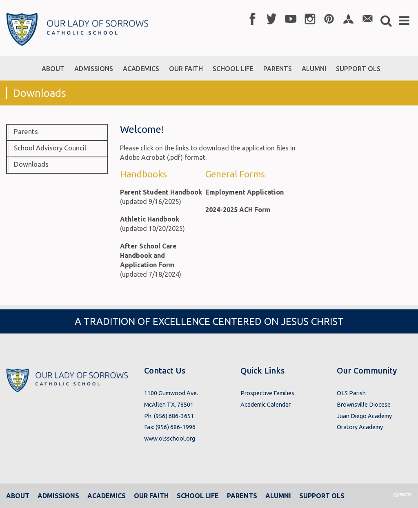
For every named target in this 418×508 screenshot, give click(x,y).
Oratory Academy (360, 426)
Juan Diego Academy (364, 415)
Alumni (278, 495)
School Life (198, 495)
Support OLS (322, 495)
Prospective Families (267, 392)
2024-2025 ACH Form (238, 209)
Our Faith (151, 495)
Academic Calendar (265, 404)
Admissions (58, 495)
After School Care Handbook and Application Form (148, 255)
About (17, 495)
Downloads (31, 164)
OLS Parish (351, 392)
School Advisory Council (50, 148)
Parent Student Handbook (161, 192)
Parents (26, 131)
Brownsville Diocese (364, 404)
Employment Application (244, 192)
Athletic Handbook (149, 219)
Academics (106, 495)
